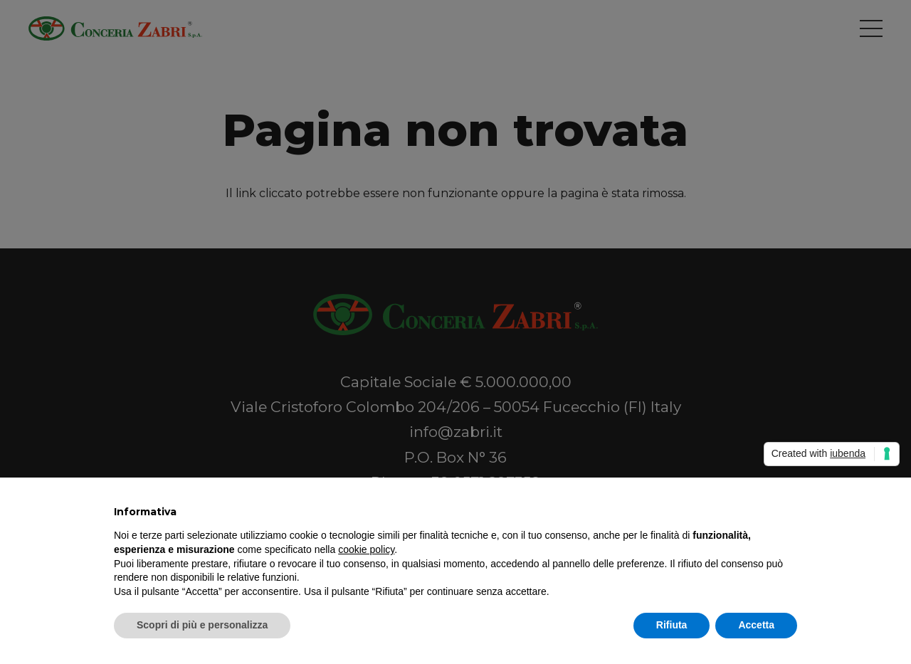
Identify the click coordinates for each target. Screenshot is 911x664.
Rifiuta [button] (672, 625)
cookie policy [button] (366, 549)
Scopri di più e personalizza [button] (202, 625)
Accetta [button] (756, 625)
